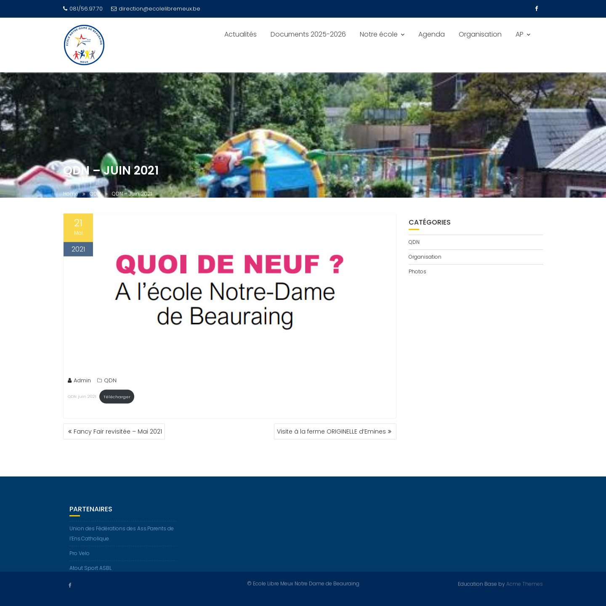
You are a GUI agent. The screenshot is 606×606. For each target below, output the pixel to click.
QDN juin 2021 (82, 397)
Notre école (379, 34)
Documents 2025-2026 (308, 34)
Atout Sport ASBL (90, 571)
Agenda (431, 34)
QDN (110, 381)
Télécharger (117, 397)
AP (520, 34)
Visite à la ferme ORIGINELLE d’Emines (331, 431)
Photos (417, 271)
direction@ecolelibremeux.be (155, 9)
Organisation (480, 34)
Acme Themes (524, 583)
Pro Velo (79, 556)
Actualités (240, 34)
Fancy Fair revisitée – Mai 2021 (118, 431)
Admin (79, 381)
